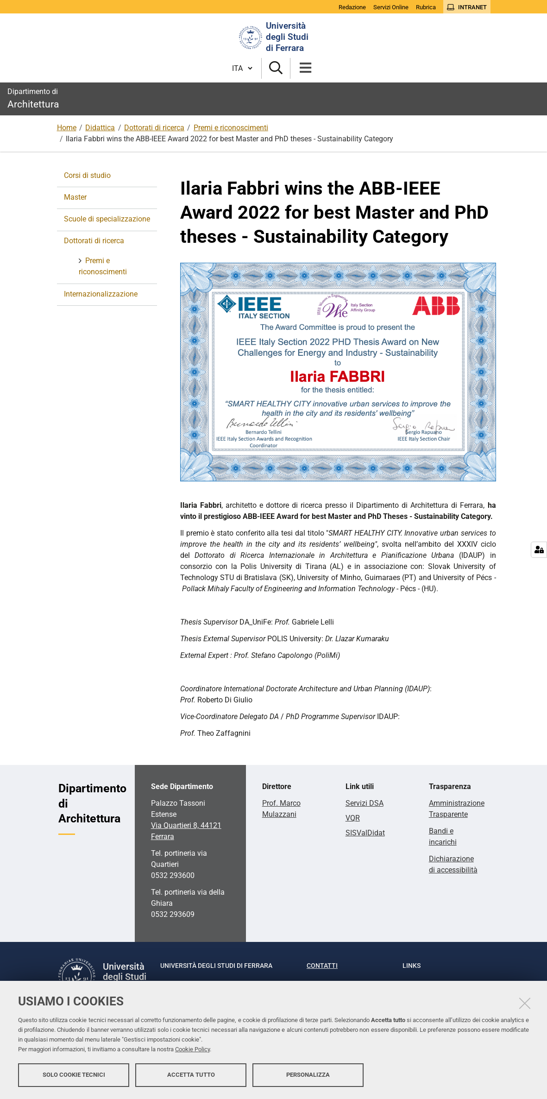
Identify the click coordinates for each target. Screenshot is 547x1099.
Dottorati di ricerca (154, 127)
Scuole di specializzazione (107, 219)
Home (66, 127)
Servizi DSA (365, 803)
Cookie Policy (192, 1049)
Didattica (100, 127)
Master (75, 197)
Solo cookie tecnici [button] (74, 1074)
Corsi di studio (87, 175)
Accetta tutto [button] (191, 1074)
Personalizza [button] (308, 1074)
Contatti (322, 965)
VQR (353, 818)
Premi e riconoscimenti (231, 127)
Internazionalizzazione (101, 294)
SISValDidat (365, 832)
